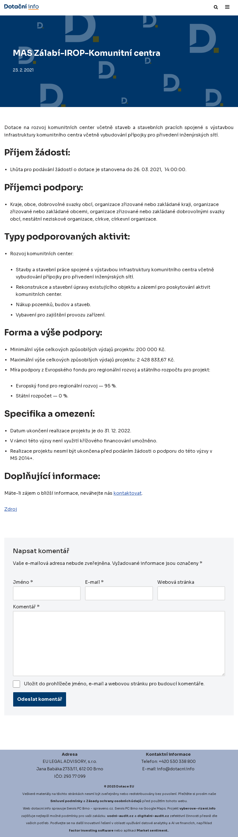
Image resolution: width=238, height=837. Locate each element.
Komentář (26, 607)
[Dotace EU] (21, 7)
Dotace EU (125, 786)
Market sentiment (152, 830)
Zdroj (10, 510)
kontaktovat (128, 494)
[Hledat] (216, 7)
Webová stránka (175, 582)
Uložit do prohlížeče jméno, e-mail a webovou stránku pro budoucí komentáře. (114, 684)
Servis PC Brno (78, 808)
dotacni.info (41, 808)
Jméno (23, 582)
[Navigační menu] (227, 6)
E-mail (94, 582)
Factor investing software (91, 830)
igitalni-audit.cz (154, 816)
